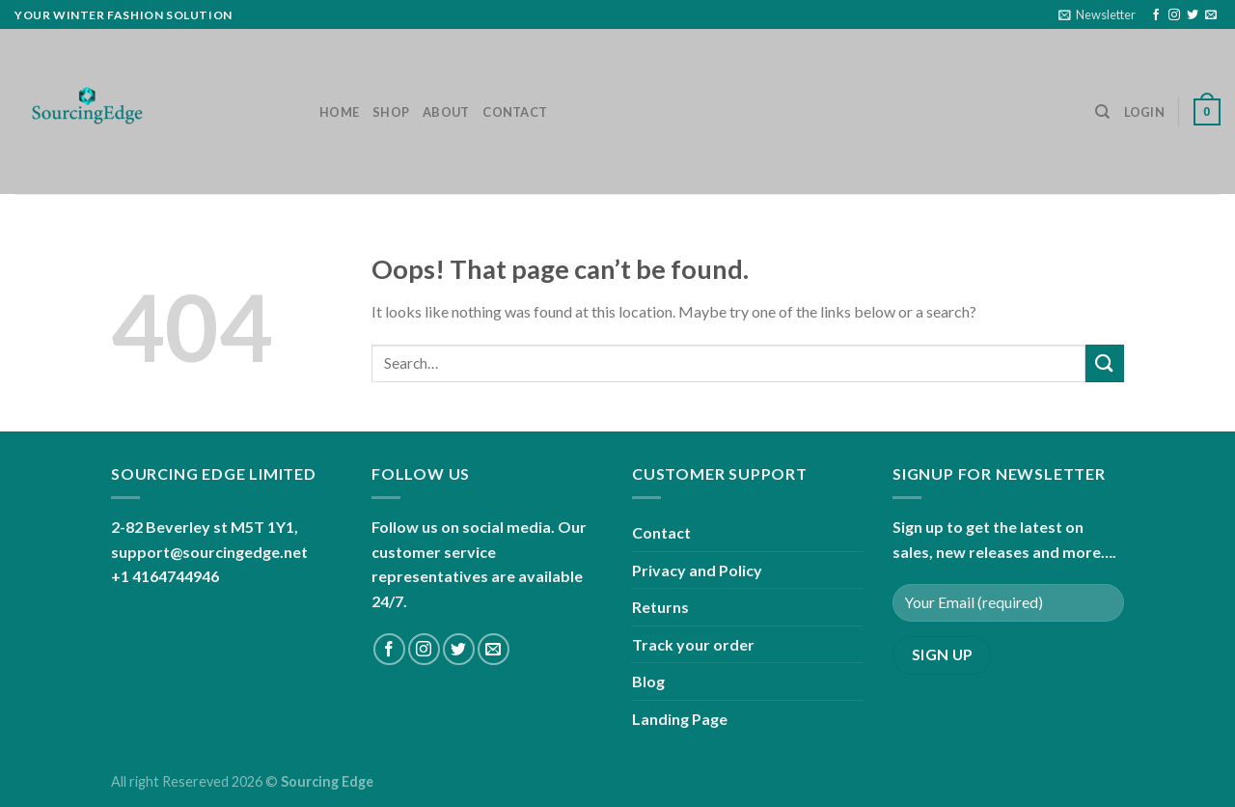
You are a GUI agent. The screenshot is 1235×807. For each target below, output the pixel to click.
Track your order (693, 644)
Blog (648, 681)
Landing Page (679, 719)
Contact (514, 112)
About (446, 112)
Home (339, 112)
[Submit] (1104, 363)
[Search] (1102, 112)
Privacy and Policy (697, 570)
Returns (660, 607)
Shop (390, 112)
